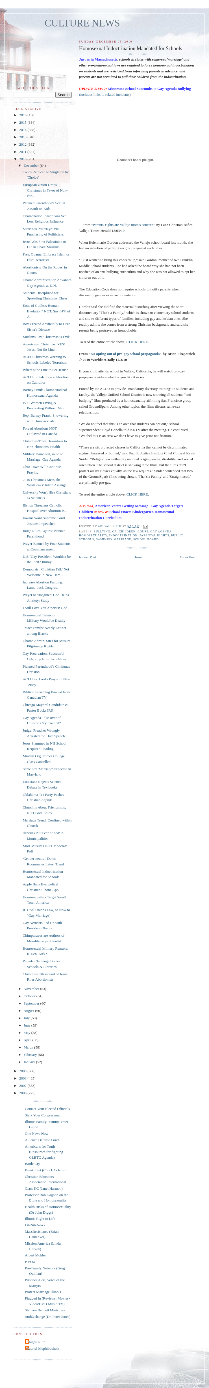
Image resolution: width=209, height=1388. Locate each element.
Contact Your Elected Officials (47, 1109)
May (27, 1033)
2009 (23, 1071)
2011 (23, 152)
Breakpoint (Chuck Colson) (45, 1170)
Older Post (187, 557)
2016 (23, 115)
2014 (23, 130)
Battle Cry (32, 1164)
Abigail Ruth (35, 1342)
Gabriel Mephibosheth (42, 1348)
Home (138, 557)
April (28, 1040)
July (27, 1018)
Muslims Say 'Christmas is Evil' (46, 337)
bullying (102, 531)
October (30, 996)
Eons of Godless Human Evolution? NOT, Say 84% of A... (46, 311)
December (32, 165)
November (32, 989)
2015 (23, 122)
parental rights (154, 535)
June (27, 1025)
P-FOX (30, 1262)
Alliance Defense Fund (42, 1140)
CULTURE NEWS (82, 23)
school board (146, 539)
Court (143, 531)
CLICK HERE (137, 342)
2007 (23, 1085)
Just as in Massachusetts (98, 59)
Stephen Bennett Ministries (45, 1310)
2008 (23, 1078)
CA (114, 531)
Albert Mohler (35, 1255)
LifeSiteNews (35, 1225)
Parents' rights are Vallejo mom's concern (123, 225)
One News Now (36, 1133)
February (31, 1054)
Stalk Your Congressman (43, 1115)
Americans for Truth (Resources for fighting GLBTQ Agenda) (44, 1152)
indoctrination (123, 535)
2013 (23, 137)
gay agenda (161, 531)
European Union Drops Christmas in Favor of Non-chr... (45, 190)
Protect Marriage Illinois (43, 1292)
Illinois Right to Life (40, 1218)
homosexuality (93, 535)
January (30, 1062)
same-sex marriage (113, 539)
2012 (23, 144)
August (29, 1011)
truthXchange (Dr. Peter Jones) (47, 1316)
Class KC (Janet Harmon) (44, 1188)
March (29, 1047)
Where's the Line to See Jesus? (45, 370)
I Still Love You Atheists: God (45, 608)
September (32, 1003)
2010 (23, 159)
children (127, 531)
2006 (23, 1093)
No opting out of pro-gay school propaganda (125, 354)
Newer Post (87, 557)
